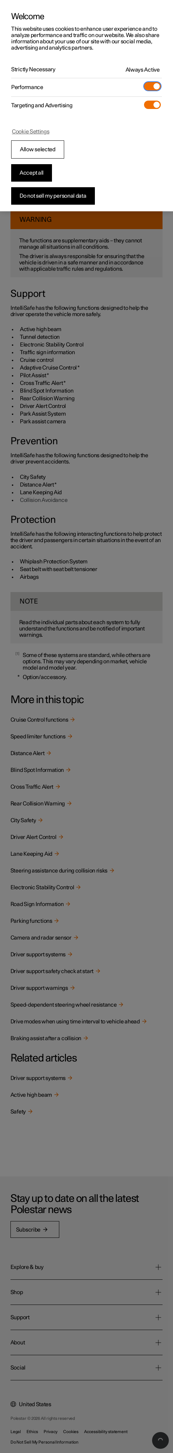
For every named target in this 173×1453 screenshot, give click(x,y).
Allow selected (37, 149)
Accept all (32, 173)
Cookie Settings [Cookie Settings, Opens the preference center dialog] (31, 131)
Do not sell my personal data (53, 196)
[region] (86, 105)
